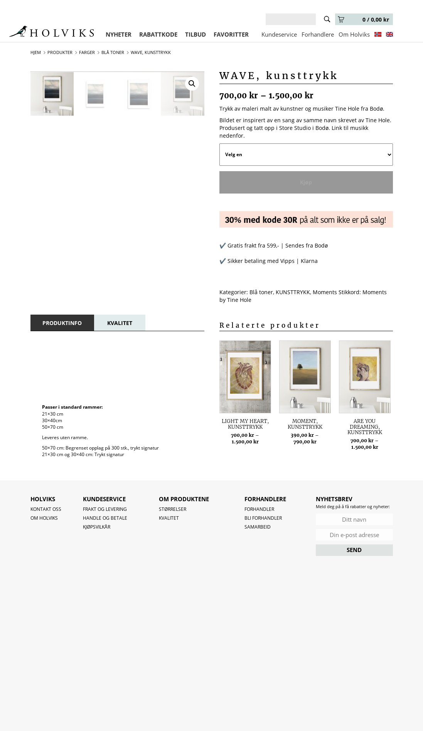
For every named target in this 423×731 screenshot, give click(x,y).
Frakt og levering (105, 509)
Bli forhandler (263, 518)
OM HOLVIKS (44, 518)
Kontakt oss (45, 509)
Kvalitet (169, 518)
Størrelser (172, 509)
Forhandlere (318, 34)
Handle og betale (105, 518)
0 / (363, 19)
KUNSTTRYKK (293, 292)
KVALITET (119, 323)
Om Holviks (354, 34)
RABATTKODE (158, 34)
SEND (354, 550)
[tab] (62, 323)
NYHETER (118, 34)
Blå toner (261, 292)
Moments (325, 292)
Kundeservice (279, 34)
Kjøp (306, 182)
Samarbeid (257, 527)
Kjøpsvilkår (96, 527)
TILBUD (195, 34)
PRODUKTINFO (62, 323)
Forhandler (259, 509)
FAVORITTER (231, 34)
